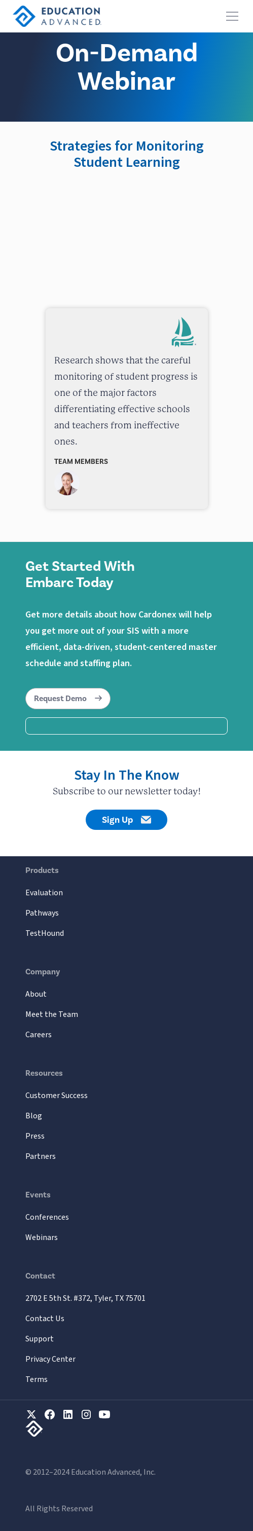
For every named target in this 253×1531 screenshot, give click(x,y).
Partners (40, 1156)
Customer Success (56, 1095)
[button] (230, 16)
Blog (33, 1115)
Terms (36, 1379)
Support (39, 1338)
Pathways (42, 913)
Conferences (47, 1217)
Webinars (41, 1237)
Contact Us (44, 1318)
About (36, 994)
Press (35, 1136)
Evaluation (44, 892)
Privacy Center (50, 1359)
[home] (57, 16)
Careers (38, 1034)
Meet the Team (51, 1014)
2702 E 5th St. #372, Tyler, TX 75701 (85, 1298)
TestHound (44, 933)
